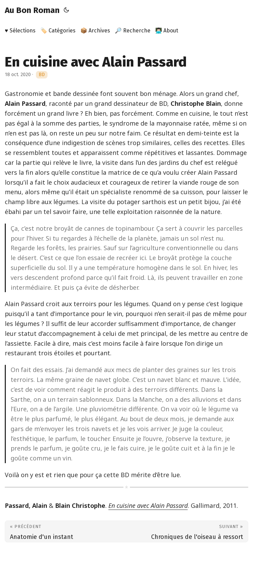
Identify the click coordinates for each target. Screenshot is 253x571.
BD (42, 74)
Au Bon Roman (32, 10)
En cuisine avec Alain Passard (148, 505)
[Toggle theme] (66, 10)
